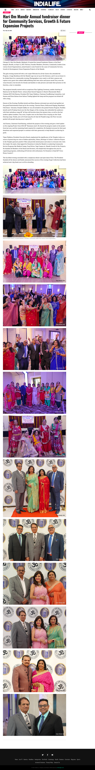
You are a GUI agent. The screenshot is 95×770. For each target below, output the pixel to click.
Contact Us (57, 762)
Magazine (76, 9)
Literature (69, 9)
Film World (43, 9)
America (22, 9)
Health (57, 9)
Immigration (36, 9)
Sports (78, 759)
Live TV (17, 9)
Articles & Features (40, 762)
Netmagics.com (60, 767)
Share (63, 30)
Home (12, 9)
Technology (51, 9)
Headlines (28, 9)
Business (63, 9)
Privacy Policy (49, 762)
